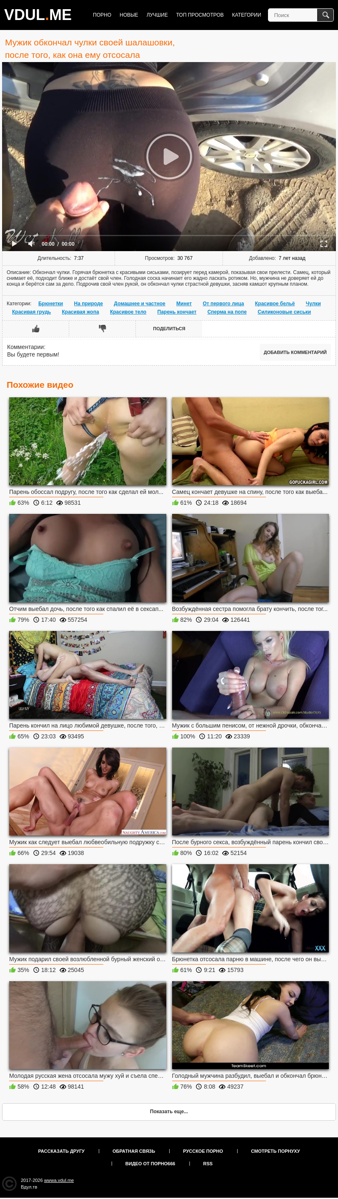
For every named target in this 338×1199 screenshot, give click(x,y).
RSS (208, 1163)
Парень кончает (177, 312)
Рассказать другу (61, 1151)
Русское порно (203, 1151)
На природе (88, 304)
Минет (184, 304)
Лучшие (157, 15)
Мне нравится (36, 329)
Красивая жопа (80, 312)
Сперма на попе (227, 312)
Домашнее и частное (139, 304)
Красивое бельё (275, 304)
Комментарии (25, 347)
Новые (129, 15)
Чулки (313, 304)
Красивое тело (128, 312)
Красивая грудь (31, 312)
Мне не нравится (102, 329)
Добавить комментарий (295, 352)
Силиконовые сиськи (284, 312)
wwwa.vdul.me (59, 1180)
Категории (246, 15)
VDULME (38, 14)
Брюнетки (50, 304)
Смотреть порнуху (275, 1151)
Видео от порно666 (150, 1163)
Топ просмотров (200, 15)
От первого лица (223, 304)
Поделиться (169, 328)
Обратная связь (134, 1151)
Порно (102, 15)
